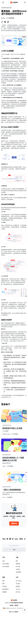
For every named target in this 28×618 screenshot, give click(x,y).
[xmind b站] (16, 539)
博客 (3, 580)
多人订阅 (18, 566)
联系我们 (18, 586)
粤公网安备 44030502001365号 (9, 608)
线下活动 (18, 591)
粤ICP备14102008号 (21, 608)
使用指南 (4, 591)
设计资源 (4, 586)
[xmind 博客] (4, 539)
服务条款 (11, 605)
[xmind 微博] (13, 539)
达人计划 (18, 589)
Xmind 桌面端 (5, 563)
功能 (3, 560)
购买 (17, 560)
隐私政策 (16, 605)
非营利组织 (18, 572)
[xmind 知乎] (10, 539)
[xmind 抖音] (25, 539)
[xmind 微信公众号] (7, 539)
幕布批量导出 (5, 589)
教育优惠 (18, 563)
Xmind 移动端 (5, 566)
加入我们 (18, 583)
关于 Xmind (18, 580)
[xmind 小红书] (21, 539)
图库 (3, 583)
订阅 (14, 549)
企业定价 (18, 569)
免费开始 (14, 523)
